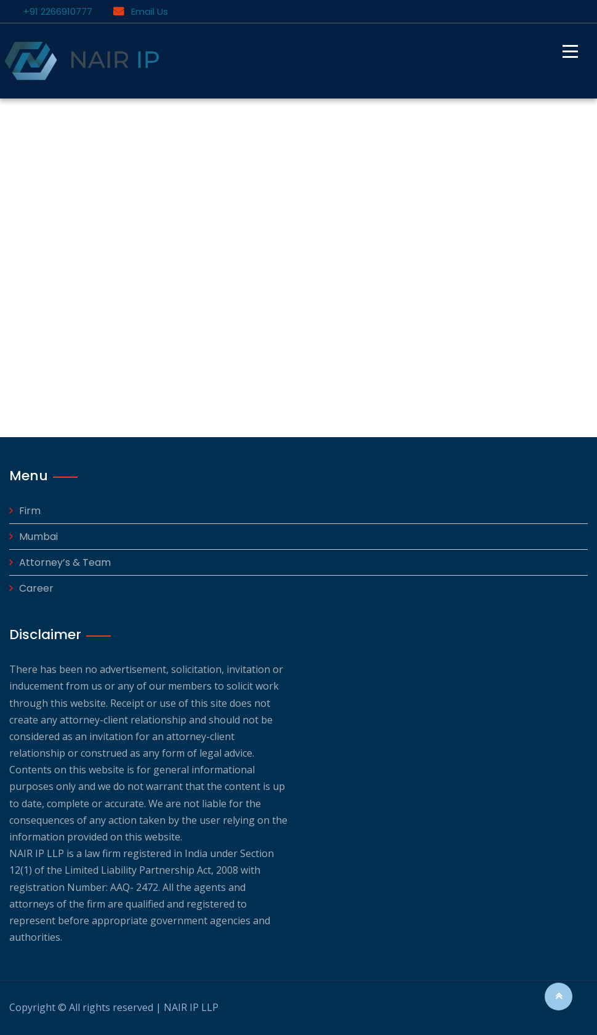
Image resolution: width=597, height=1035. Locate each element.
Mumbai (38, 537)
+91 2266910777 (55, 11)
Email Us (140, 11)
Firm (30, 511)
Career (36, 588)
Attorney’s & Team (65, 562)
